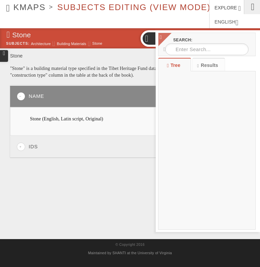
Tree (174, 65)
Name (30, 96)
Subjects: (18, 43)
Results (207, 65)
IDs (27, 147)
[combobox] (207, 49)
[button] (149, 38)
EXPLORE (228, 8)
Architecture (41, 44)
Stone (97, 43)
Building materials (71, 44)
